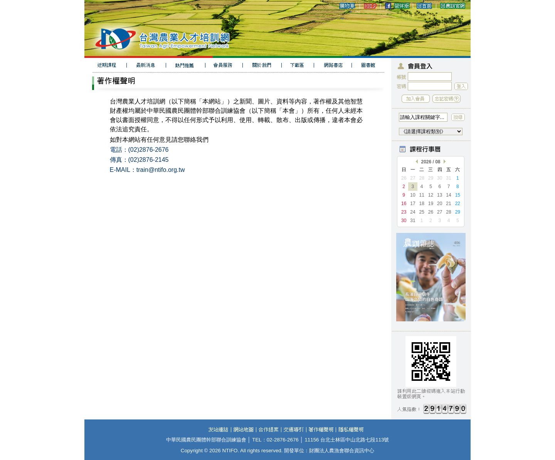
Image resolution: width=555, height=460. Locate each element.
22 (457, 203)
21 (448, 203)
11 (421, 195)
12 (430, 195)
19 (430, 203)
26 (403, 178)
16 (403, 203)
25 (421, 212)
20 (439, 203)
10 (412, 195)
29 (430, 178)
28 (421, 178)
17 (412, 203)
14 (448, 195)
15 (457, 195)
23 (403, 212)
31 (448, 178)
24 (412, 212)
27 (412, 178)
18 (421, 203)
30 (439, 178)
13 (439, 195)
